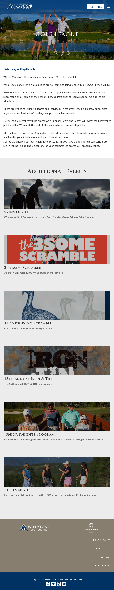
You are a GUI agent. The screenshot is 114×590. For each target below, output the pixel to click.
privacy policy (102, 540)
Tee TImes (95, 7)
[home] (18, 6)
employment (103, 548)
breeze (78, 579)
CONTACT (106, 557)
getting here (103, 565)
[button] (109, 7)
